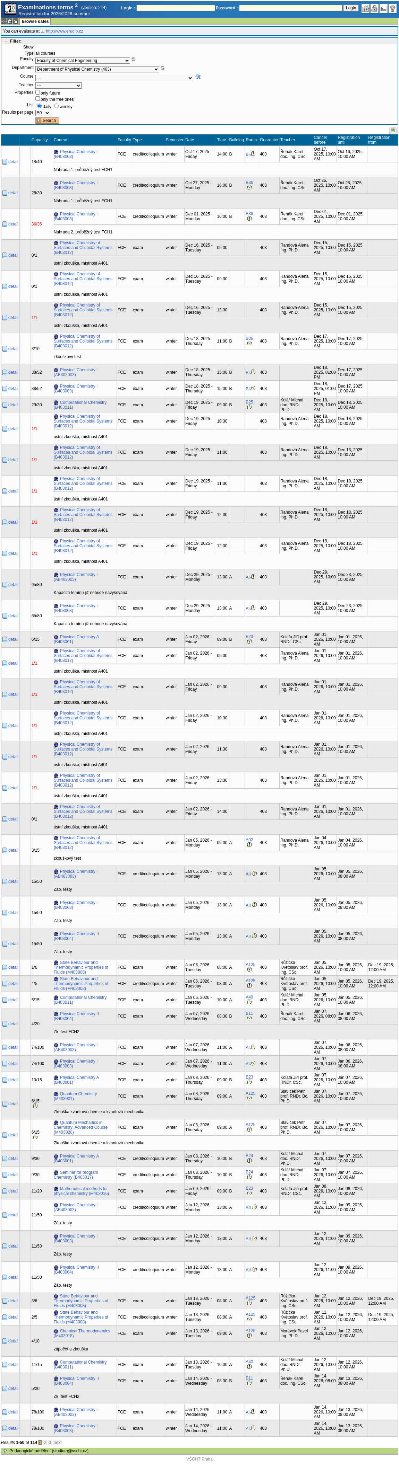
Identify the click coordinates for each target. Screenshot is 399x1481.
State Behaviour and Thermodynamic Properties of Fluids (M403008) (81, 967)
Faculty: (27, 58)
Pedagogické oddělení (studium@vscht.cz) (48, 1450)
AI (247, 577)
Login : (128, 8)
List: (31, 105)
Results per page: (18, 112)
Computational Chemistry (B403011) (80, 405)
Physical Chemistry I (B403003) (76, 154)
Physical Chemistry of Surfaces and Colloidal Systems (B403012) (83, 247)
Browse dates (35, 21)
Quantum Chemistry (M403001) (75, 1096)
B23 (249, 636)
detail (13, 161)
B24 (249, 1155)
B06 (249, 338)
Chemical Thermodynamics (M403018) (82, 1333)
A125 (250, 964)
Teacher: (27, 84)
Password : (227, 8)
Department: (23, 67)
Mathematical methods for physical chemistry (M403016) (81, 1191)
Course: (27, 76)
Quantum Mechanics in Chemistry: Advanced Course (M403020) (81, 1127)
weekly (66, 106)
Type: (30, 53)
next (58, 1442)
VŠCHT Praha (199, 1459)
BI (247, 154)
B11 (249, 1013)
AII (248, 874)
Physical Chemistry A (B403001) (76, 639)
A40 (249, 997)
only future (50, 93)
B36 (249, 182)
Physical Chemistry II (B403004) (76, 936)
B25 (249, 402)
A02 (249, 839)
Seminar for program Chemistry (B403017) (76, 1175)
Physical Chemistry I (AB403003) (76, 372)
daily (47, 106)
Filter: (16, 41)
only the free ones (57, 99)
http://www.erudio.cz (64, 31)
